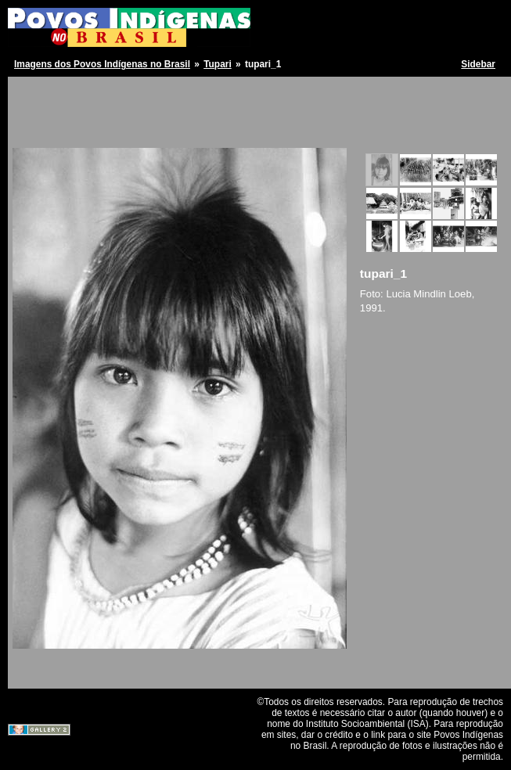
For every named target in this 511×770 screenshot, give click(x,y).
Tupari (217, 64)
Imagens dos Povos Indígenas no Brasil (102, 64)
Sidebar (478, 64)
